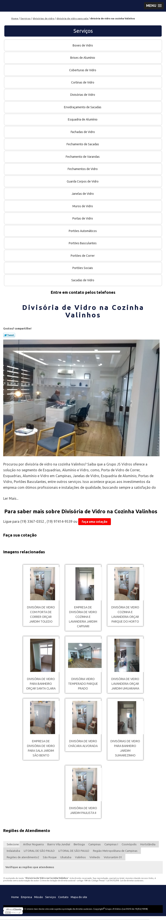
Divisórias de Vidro (83, 94)
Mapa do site (79, 896)
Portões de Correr (83, 255)
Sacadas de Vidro (83, 280)
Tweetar (9, 335)
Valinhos (80, 857)
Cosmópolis (129, 844)
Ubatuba (65, 857)
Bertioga (79, 844)
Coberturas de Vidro (83, 70)
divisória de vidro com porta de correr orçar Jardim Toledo (41, 614)
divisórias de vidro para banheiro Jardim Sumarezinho (125, 748)
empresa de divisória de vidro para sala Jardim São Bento (41, 748)
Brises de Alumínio (83, 57)
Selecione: (13, 844)
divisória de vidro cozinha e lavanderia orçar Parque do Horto (125, 614)
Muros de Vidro (83, 206)
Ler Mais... (10, 498)
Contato (63, 896)
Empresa (26, 896)
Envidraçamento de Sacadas (83, 107)
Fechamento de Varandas (83, 156)
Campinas (94, 844)
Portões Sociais (83, 268)
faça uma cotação (94, 521)
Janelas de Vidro (83, 193)
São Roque (50, 857)
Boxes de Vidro (83, 45)
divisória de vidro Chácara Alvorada (83, 743)
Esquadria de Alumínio (83, 119)
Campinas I (111, 844)
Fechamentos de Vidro (83, 169)
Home (15, 896)
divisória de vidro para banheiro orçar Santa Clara (41, 683)
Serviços (83, 31)
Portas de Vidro (83, 218)
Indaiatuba (13, 850)
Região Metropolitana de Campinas (115, 850)
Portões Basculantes (83, 243)
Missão (38, 896)
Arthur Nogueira (33, 844)
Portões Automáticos (83, 231)
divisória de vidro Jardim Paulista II (83, 810)
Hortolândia (147, 844)
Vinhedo (94, 857)
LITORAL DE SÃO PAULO (39, 850)
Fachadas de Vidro (83, 132)
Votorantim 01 (113, 857)
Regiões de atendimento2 (23, 857)
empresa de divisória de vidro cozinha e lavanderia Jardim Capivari (83, 617)
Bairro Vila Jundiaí (58, 844)
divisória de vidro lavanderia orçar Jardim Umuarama (125, 683)
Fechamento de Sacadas (83, 144)
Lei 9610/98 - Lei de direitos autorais (125, 880)
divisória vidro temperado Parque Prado (83, 683)
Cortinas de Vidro (83, 82)
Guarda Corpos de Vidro (83, 181)
